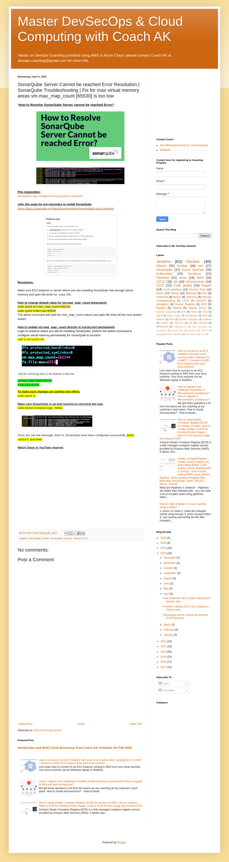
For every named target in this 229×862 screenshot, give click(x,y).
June (167, 583)
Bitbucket (191, 293)
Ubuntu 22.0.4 (80, 538)
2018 (164, 661)
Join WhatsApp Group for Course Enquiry (184, 145)
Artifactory (162, 297)
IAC (200, 266)
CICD (160, 285)
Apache (160, 319)
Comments (167, 690)
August (168, 578)
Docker (46, 538)
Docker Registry (185, 304)
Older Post (135, 723)
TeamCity (191, 297)
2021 (164, 646)
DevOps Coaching (166, 311)
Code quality (34, 538)
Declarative (192, 315)
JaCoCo (179, 322)
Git (175, 281)
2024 (164, 548)
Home (81, 723)
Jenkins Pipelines (174, 334)
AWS (200, 277)
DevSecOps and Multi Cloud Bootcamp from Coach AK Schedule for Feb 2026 (75, 747)
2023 (164, 553)
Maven (177, 297)
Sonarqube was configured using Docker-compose (50, 196)
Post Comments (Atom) (47, 730)
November (170, 563)
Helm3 (193, 311)
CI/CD (160, 281)
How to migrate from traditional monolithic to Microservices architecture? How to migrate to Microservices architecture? (194, 393)
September (170, 573)
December (170, 557)
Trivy (203, 334)
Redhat (177, 308)
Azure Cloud (174, 315)
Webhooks (162, 326)
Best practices (199, 326)
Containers (161, 330)
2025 (164, 543)
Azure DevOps (193, 269)
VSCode (202, 322)
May (166, 588)
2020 (164, 651)
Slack (159, 315)
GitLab (204, 330)
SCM (205, 311)
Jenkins (163, 261)
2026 (164, 537)
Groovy (164, 322)
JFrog (159, 334)
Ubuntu (68, 538)
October (169, 568)
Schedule (165, 149)
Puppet (206, 285)
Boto (171, 319)
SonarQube (57, 538)
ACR (204, 315)
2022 (164, 641)
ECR (183, 311)
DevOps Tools (197, 289)
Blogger (121, 842)
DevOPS (201, 300)
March (168, 624)
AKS (204, 293)
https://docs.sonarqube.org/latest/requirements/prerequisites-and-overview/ (66, 208)
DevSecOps (177, 330)
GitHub (175, 293)
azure (183, 277)
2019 (164, 656)
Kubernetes (164, 273)
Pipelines (162, 277)
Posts (164, 683)
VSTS (185, 300)
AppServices (180, 326)
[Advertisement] (80, 689)
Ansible (182, 266)
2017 (164, 667)
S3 (190, 322)
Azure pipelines (172, 289)
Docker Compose (188, 319)
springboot (162, 304)
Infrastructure (195, 281)
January (169, 634)
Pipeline (161, 308)
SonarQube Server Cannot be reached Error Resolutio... (185, 616)
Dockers (192, 330)
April (167, 593)
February (169, 629)
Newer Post (25, 723)
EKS (204, 304)
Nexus (160, 293)
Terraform (194, 273)
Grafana (207, 319)
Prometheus (191, 334)
